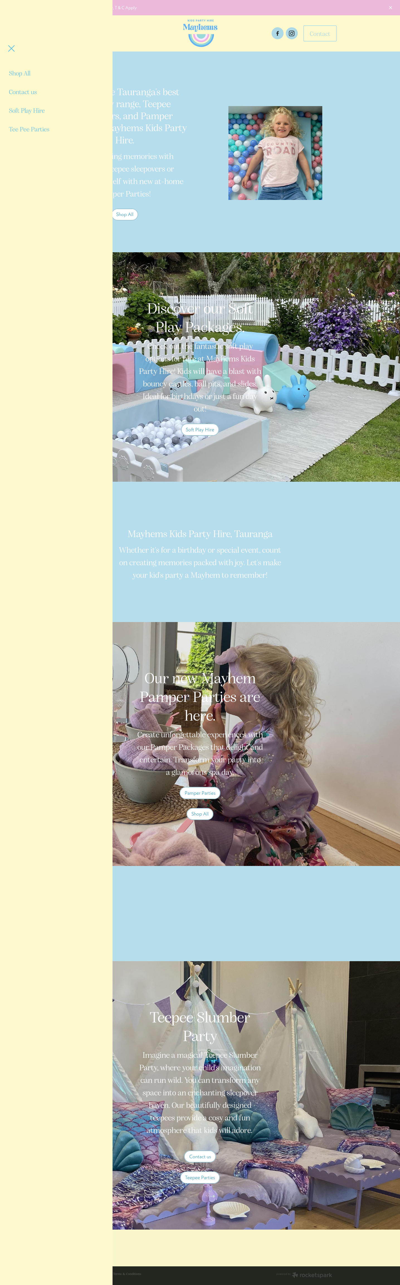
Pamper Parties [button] (200, 793)
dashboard (103, 1274)
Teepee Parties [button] (200, 1177)
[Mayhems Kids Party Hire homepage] (200, 33)
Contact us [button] (200, 1156)
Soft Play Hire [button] (200, 429)
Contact (320, 33)
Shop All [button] (124, 214)
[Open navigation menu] (101, 33)
